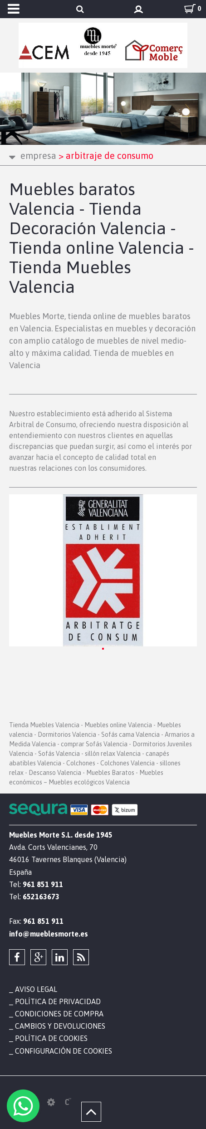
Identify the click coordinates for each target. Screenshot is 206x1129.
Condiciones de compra (59, 1014)
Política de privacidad (58, 1001)
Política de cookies (51, 1038)
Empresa (38, 155)
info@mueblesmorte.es (48, 934)
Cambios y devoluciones (60, 1026)
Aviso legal (36, 989)
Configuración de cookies (63, 1051)
